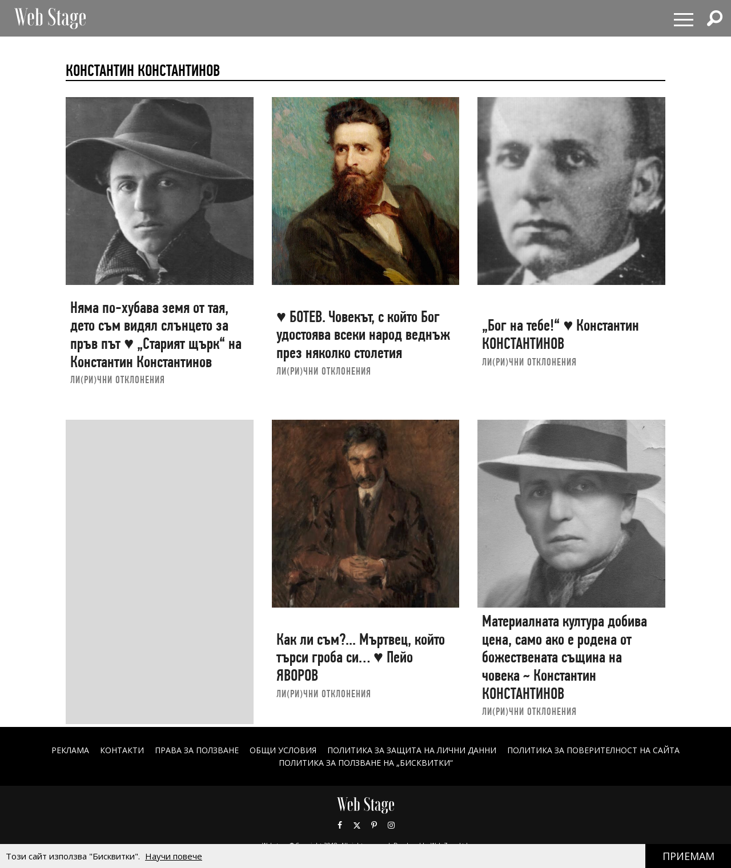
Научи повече (173, 856)
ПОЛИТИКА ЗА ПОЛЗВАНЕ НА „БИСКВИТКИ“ (366, 762)
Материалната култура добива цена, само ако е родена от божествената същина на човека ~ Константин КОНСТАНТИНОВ (564, 657)
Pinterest (374, 825)
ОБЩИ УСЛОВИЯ (283, 750)
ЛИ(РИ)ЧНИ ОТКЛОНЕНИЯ (117, 379)
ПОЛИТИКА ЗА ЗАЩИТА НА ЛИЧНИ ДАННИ (411, 750)
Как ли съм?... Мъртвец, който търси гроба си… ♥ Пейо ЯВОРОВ (360, 657)
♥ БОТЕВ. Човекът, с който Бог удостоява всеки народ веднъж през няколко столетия (363, 334)
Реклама (70, 750)
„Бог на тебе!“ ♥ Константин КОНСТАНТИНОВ (560, 334)
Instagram (391, 825)
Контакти (122, 750)
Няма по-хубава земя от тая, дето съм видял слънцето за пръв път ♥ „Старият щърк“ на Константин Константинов (156, 334)
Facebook (339, 825)
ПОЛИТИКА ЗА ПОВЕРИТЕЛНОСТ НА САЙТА (593, 750)
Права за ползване (197, 750)
